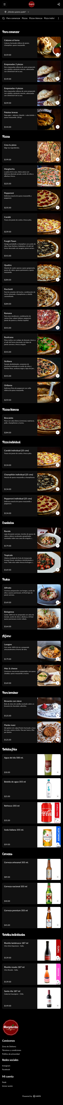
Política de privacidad (11, 1054)
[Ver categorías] (58, 18)
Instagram (6, 1066)
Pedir (4, 1082)
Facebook (6, 1069)
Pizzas (25, 18)
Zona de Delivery (9, 1046)
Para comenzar (13, 18)
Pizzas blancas (35, 18)
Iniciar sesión (7, 1086)
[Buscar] (3, 18)
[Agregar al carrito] (58, 55)
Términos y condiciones (11, 1050)
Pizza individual (51, 18)
